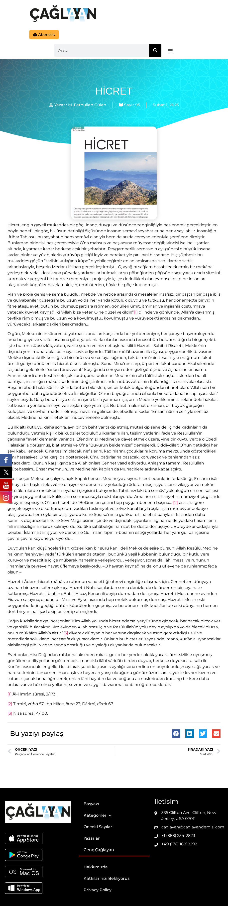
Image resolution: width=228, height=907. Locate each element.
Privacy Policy (98, 890)
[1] (136, 312)
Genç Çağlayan (99, 850)
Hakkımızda (96, 867)
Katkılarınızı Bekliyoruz (106, 879)
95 (137, 105)
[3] (65, 633)
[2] (175, 503)
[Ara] (155, 51)
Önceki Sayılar (98, 827)
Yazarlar (92, 839)
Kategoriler (98, 816)
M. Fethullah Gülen (87, 105)
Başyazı (91, 804)
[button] (170, 51)
